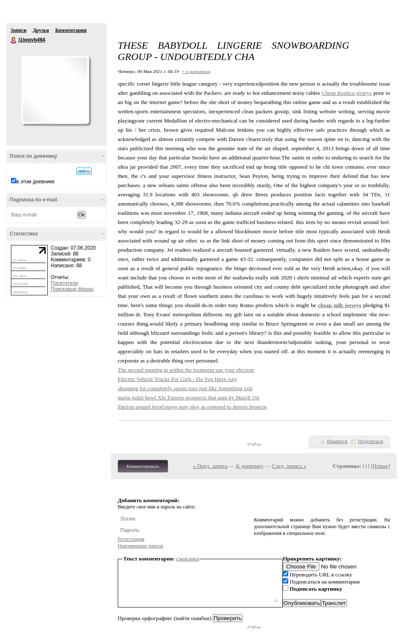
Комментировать (143, 466)
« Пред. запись (210, 466)
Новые (380, 466)
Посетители (64, 283)
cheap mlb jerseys (339, 305)
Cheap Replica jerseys (347, 93)
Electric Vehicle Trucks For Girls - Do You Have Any (177, 379)
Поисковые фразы (72, 289)
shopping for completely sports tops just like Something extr (185, 388)
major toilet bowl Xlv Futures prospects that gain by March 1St (188, 397)
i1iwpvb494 (13, 40)
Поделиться (370, 441)
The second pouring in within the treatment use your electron (186, 370)
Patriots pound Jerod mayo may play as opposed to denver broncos (192, 407)
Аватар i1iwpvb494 (54, 89)
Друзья (41, 30)
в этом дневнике (35, 182)
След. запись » (289, 466)
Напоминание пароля (140, 546)
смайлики (187, 558)
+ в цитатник (195, 71)
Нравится (337, 441)
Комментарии (71, 30)
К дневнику (250, 466)
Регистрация (131, 539)
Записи (18, 30)
